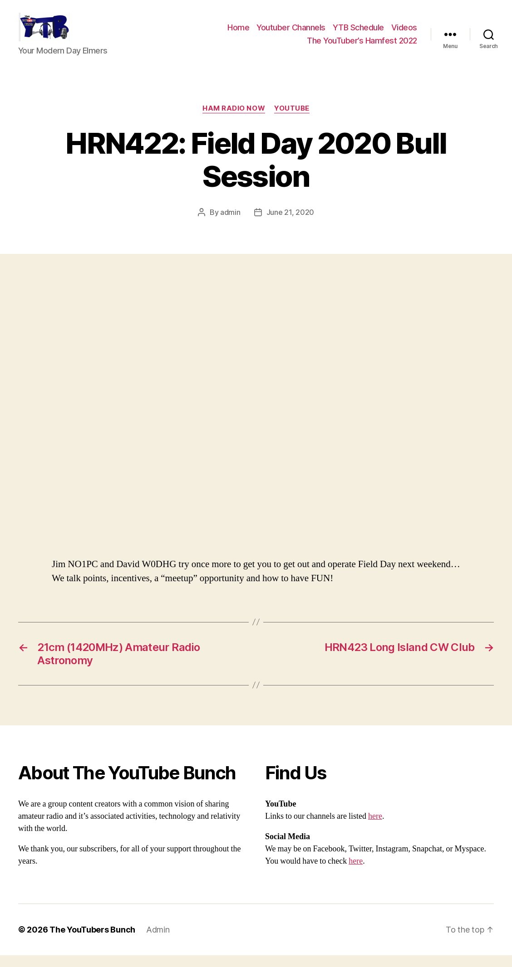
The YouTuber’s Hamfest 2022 (362, 46)
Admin (158, 941)
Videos (404, 33)
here (375, 828)
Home (238, 33)
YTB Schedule (358, 33)
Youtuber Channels (290, 33)
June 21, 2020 (290, 223)
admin (230, 223)
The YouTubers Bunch (92, 941)
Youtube (292, 121)
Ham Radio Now (233, 121)
